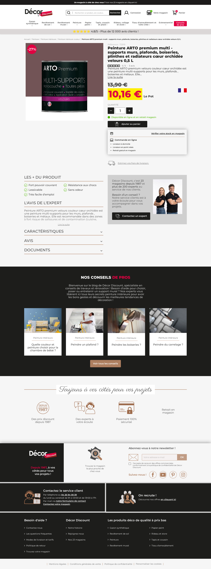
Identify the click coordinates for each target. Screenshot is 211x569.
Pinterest (173, 474)
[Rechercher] (93, 12)
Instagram (183, 474)
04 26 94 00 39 (69, 494)
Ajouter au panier (127, 124)
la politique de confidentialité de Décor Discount (157, 466)
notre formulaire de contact (71, 501)
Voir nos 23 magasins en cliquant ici (105, 2)
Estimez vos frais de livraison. (133, 163)
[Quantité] (120, 110)
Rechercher (115, 13)
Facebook (152, 474)
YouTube (163, 474)
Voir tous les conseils (105, 363)
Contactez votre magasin (56, 504)
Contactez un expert (131, 216)
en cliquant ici (168, 499)
